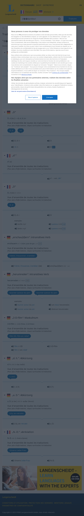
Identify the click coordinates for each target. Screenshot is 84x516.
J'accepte (49, 139)
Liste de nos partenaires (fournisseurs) (23, 133)
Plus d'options (33, 139)
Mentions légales (27, 116)
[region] (42, 106)
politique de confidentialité (60, 114)
